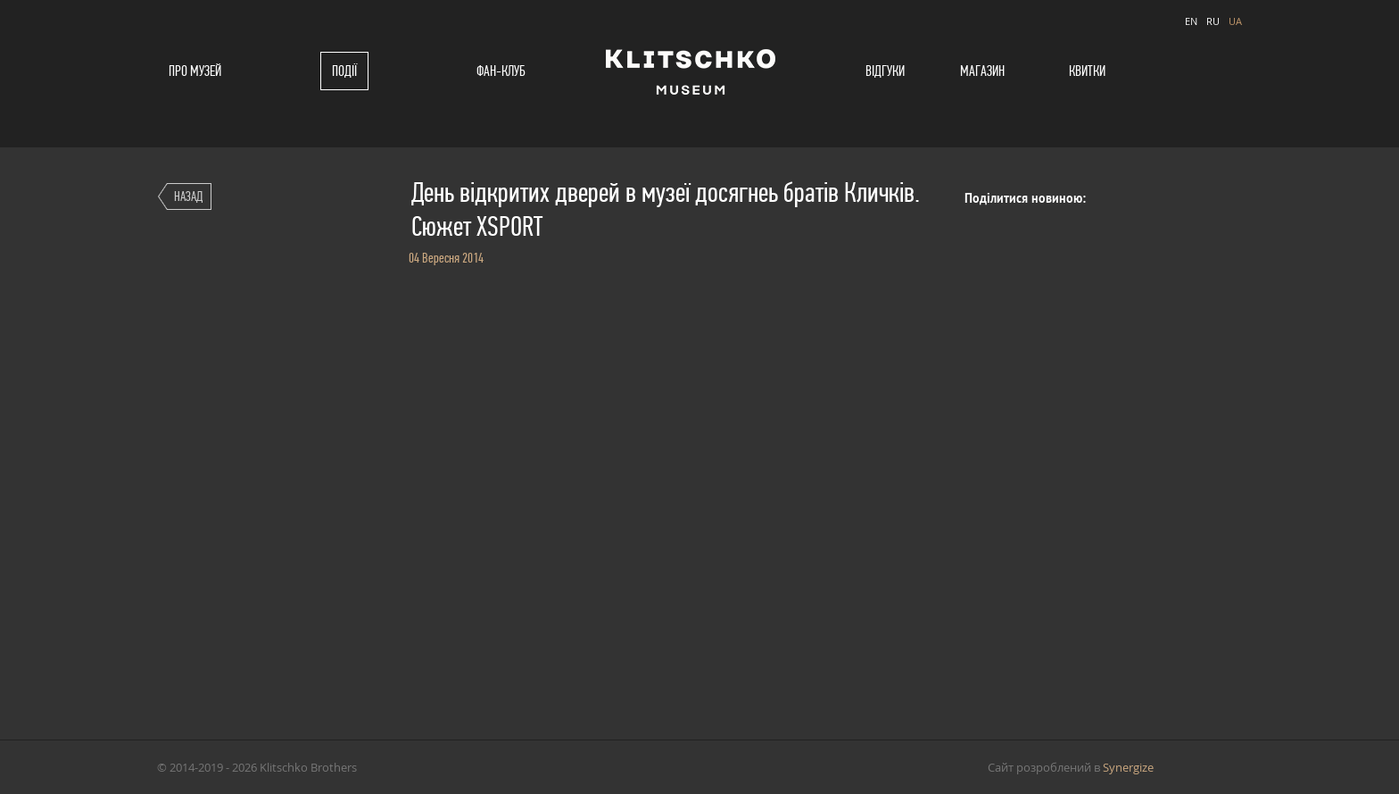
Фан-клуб (501, 71)
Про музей (195, 71)
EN (1191, 21)
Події (344, 71)
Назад (188, 196)
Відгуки (885, 71)
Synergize (1128, 767)
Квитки (1087, 71)
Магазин (982, 71)
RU (1213, 21)
